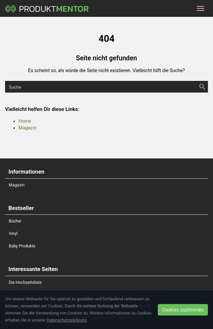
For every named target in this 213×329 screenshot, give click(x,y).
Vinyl (13, 233)
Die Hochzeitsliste (25, 282)
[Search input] (101, 87)
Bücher (15, 221)
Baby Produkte (22, 246)
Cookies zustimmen (183, 309)
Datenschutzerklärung (67, 320)
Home (25, 121)
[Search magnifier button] (202, 86)
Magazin (27, 127)
